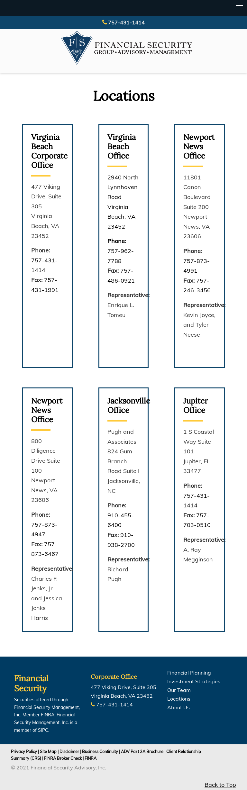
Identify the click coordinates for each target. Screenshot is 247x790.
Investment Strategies (193, 681)
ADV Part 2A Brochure (142, 751)
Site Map (48, 751)
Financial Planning (189, 672)
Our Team (179, 690)
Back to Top (220, 784)
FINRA (90, 758)
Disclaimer (69, 751)
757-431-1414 (126, 22)
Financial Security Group (126, 48)
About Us (178, 707)
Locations (178, 698)
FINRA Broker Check (63, 758)
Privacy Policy (24, 751)
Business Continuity (100, 751)
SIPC (43, 730)
